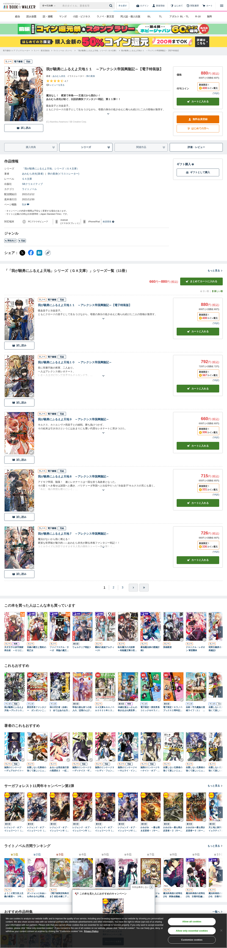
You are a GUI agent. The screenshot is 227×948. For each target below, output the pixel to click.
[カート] (207, 5)
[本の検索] (50, 5)
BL (149, 16)
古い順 (204, 291)
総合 (17, 16)
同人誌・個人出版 (130, 16)
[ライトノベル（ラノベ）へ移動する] (63, 50)
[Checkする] (40, 119)
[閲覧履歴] (193, 5)
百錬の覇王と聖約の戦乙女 (36, 649)
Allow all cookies (191, 921)
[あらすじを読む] (108, 109)
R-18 (198, 16)
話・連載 (48, 16)
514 (25, 204)
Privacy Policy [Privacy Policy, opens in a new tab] (91, 931)
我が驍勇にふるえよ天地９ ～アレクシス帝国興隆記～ (73, 419)
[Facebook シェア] (31, 253)
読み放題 (31, 16)
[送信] (111, 5)
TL (160, 16)
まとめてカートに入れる (201, 281)
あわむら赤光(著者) (32, 173)
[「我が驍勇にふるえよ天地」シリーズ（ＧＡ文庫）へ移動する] (97, 50)
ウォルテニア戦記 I (81, 647)
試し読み (24, 127)
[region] (113, 930)
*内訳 (215, 93)
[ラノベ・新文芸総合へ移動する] (42, 50)
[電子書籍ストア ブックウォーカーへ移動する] (16, 50)
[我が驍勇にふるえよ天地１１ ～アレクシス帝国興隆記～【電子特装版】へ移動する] (150, 50)
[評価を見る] (57, 83)
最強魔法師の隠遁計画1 (150, 649)
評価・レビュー (196, 147)
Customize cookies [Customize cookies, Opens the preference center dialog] (192, 939)
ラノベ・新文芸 (105, 16)
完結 (22, 241)
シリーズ (95, 147)
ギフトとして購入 (198, 172)
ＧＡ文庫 (27, 178)
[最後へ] (144, 587)
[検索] (111, 5)
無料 (209, 16)
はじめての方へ (198, 128)
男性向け (10, 241)
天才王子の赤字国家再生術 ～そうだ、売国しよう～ (13, 649)
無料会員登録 (197, 119)
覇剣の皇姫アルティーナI (104, 649)
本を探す (122, 5)
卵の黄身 (90, 76)
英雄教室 (167, 647)
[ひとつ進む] (133, 587)
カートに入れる (198, 101)
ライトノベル (29, 189)
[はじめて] (177, 5)
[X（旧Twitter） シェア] (22, 253)
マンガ (63, 16)
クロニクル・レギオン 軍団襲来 (195, 649)
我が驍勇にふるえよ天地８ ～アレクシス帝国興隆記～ (73, 476)
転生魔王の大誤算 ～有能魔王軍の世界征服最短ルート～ (127, 649)
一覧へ (217, 911)
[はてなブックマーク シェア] (39, 253)
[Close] (221, 930)
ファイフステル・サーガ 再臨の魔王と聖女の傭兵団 (59, 649)
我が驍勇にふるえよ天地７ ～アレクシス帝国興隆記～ (73, 533)
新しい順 (217, 291)
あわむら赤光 (58, 76)
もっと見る (215, 270)
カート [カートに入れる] (198, 331)
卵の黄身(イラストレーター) (63, 173)
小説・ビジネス (81, 16)
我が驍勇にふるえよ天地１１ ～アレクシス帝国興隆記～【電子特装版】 (85, 305)
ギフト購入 (185, 164)
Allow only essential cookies (192, 930)
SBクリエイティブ (32, 184)
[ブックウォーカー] (19, 5)
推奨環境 (108, 221)
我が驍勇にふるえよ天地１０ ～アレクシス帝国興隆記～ (75, 362)
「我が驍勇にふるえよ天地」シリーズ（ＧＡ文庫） (50, 168)
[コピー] (48, 253)
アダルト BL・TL (179, 16)
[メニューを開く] (222, 6)
